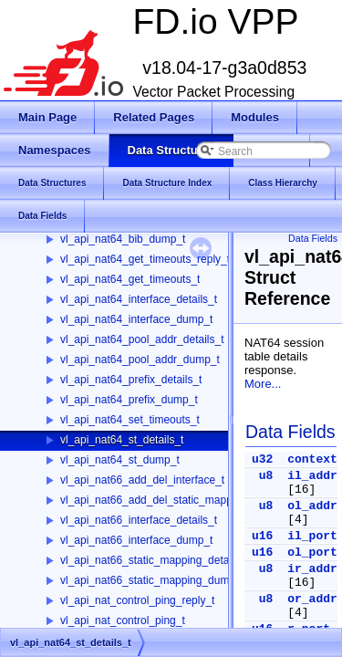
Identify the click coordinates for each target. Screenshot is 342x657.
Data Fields (312, 238)
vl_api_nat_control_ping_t (122, 620)
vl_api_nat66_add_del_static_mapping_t (158, 500)
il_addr (312, 476)
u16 (262, 536)
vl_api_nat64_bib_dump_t (122, 239)
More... (262, 384)
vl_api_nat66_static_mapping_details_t (154, 560)
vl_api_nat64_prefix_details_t (131, 379)
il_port (312, 536)
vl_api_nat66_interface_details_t (138, 520)
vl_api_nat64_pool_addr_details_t (141, 339)
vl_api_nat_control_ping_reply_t (137, 600)
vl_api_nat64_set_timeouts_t (130, 419)
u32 (262, 459)
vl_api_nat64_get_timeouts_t (130, 279)
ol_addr (312, 506)
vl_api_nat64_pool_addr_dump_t (140, 359)
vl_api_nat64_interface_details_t (138, 299)
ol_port (312, 552)
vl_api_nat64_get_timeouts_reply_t (145, 259)
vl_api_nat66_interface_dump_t (136, 540)
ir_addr (312, 569)
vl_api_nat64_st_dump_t (120, 460)
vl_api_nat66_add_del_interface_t (142, 480)
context (312, 459)
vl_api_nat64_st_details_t (121, 439)
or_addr (312, 599)
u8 (266, 476)
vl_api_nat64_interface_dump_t (136, 319)
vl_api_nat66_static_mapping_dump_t (152, 580)
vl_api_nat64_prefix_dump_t (129, 399)
